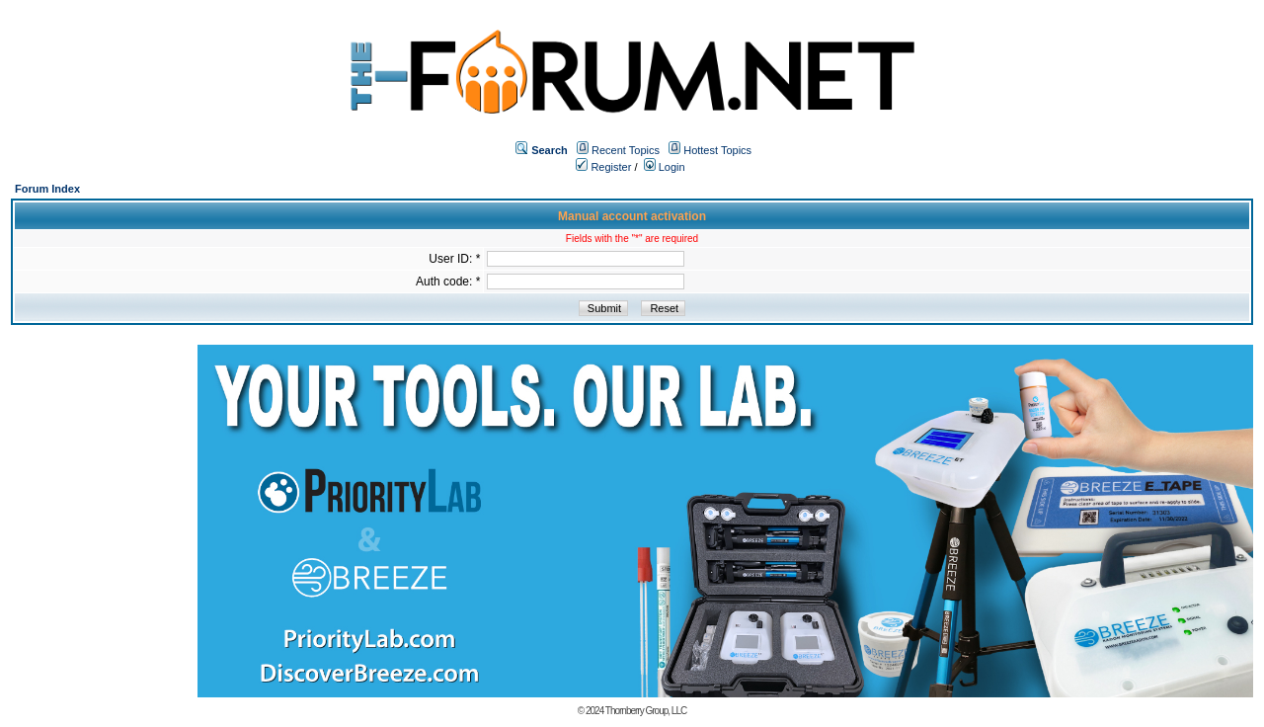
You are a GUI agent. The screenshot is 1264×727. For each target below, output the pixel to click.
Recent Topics (626, 150)
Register (603, 167)
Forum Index (47, 189)
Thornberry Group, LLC (645, 710)
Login (664, 167)
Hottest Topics (717, 150)
